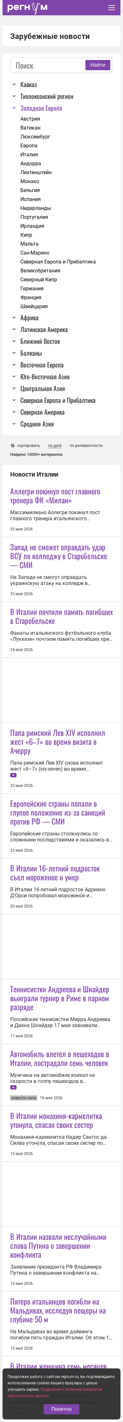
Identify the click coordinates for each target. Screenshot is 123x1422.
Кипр (26, 235)
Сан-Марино (34, 253)
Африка (29, 317)
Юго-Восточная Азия (45, 376)
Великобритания (40, 271)
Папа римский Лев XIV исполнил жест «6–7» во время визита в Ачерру (57, 741)
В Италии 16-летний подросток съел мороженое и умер (55, 872)
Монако (29, 181)
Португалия (34, 217)
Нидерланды (35, 208)
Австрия (30, 119)
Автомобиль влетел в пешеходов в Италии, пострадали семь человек (59, 1058)
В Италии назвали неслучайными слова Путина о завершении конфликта (58, 1245)
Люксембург (35, 137)
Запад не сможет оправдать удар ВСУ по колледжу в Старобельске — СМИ (58, 555)
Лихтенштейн (36, 172)
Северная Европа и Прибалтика (58, 262)
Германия (32, 288)
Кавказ (28, 84)
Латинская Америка (44, 329)
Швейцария (34, 306)
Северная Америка (42, 412)
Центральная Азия (42, 388)
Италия (29, 155)
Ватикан (30, 128)
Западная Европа (41, 108)
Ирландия (32, 226)
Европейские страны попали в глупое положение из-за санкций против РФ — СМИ (57, 812)
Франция (30, 297)
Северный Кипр (38, 280)
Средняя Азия (37, 423)
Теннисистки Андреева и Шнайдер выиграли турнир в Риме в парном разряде (59, 997)
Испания (30, 199)
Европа (29, 146)
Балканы (31, 353)
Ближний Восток (40, 341)
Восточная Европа (42, 364)
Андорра (30, 163)
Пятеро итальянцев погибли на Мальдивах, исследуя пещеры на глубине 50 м (58, 1310)
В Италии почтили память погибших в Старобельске (61, 616)
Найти (97, 65)
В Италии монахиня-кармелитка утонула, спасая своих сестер (56, 1120)
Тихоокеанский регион (46, 96)
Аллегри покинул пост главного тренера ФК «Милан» (55, 495)
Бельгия (30, 190)
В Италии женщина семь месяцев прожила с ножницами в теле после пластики (58, 1374)
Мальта (29, 244)
